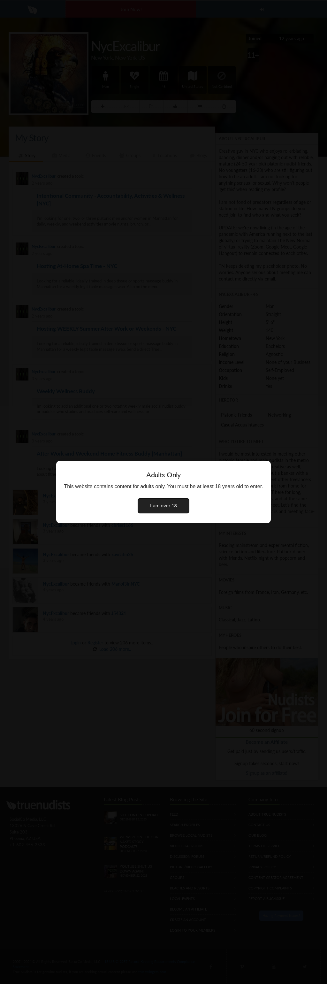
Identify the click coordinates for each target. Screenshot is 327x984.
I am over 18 (163, 505)
